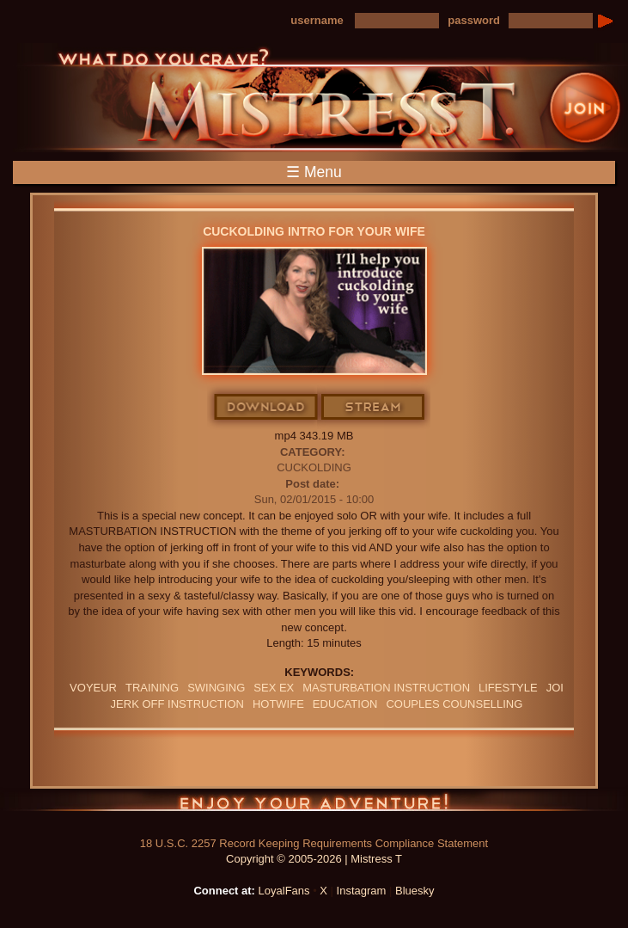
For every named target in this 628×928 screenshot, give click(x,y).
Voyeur (93, 687)
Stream (373, 408)
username (316, 20)
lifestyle (508, 687)
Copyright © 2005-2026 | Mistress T (314, 858)
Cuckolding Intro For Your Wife (314, 231)
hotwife (278, 704)
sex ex (273, 687)
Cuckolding (314, 467)
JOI (555, 687)
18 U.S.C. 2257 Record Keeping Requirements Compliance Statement (314, 843)
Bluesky (415, 890)
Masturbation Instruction (386, 687)
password (474, 20)
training (152, 687)
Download (266, 408)
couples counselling (454, 704)
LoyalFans (284, 890)
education (345, 704)
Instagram (362, 890)
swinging (216, 687)
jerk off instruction (177, 704)
